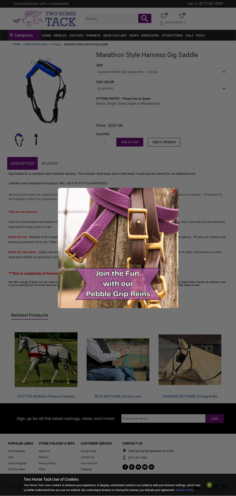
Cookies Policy (185, 490)
